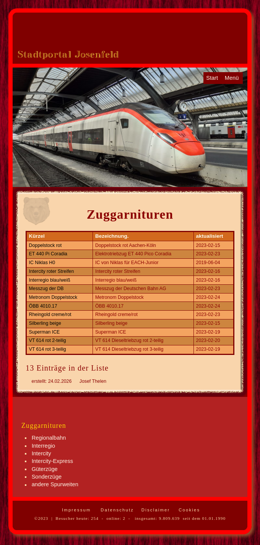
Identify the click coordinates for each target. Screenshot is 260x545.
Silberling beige (45, 323)
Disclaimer (155, 510)
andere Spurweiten (55, 485)
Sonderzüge (47, 477)
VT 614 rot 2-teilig (47, 340)
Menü (232, 78)
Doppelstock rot (45, 245)
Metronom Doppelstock (53, 297)
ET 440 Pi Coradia (48, 253)
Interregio (43, 446)
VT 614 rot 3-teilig (47, 349)
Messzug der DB (46, 288)
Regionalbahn (49, 438)
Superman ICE (44, 332)
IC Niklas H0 (42, 262)
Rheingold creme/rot (50, 314)
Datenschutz (116, 510)
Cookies (188, 510)
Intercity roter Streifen (51, 271)
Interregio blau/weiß (49, 280)
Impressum (75, 510)
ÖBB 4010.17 (43, 306)
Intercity (41, 453)
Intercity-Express (52, 461)
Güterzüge (45, 469)
